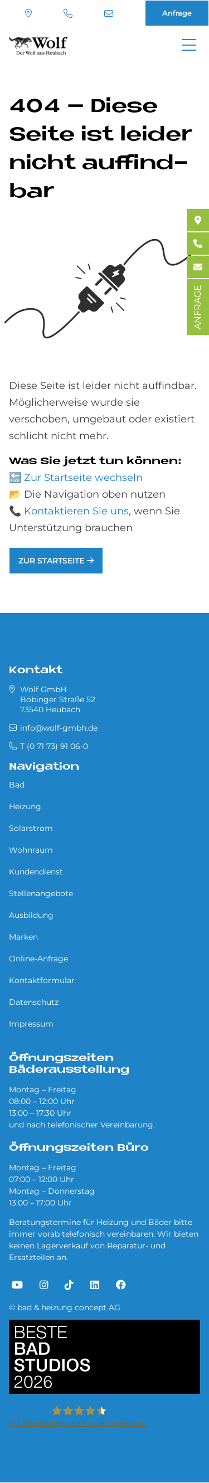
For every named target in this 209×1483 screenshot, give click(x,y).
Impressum (31, 1024)
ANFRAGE (197, 307)
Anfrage (177, 12)
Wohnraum (31, 850)
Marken (23, 937)
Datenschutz (34, 1002)
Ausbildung (31, 915)
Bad (17, 785)
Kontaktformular (42, 980)
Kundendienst (36, 872)
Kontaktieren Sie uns (76, 511)
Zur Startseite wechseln (83, 477)
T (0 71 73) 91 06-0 (68, 13)
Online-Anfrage (38, 959)
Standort (28, 13)
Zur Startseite (51, 561)
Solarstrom (31, 828)
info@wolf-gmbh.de (108, 13)
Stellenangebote (41, 893)
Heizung (25, 806)
